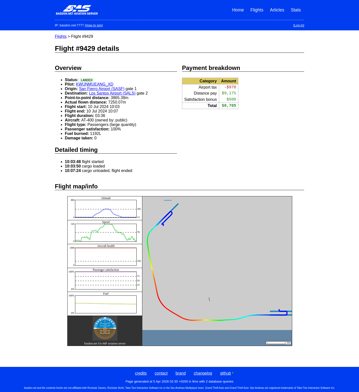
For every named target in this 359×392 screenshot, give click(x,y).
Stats (296, 9)
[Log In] (298, 25)
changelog (203, 373)
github (227, 373)
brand (181, 373)
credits (141, 373)
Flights (256, 9)
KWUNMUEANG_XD (94, 84)
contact (161, 373)
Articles (277, 9)
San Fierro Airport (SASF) (101, 89)
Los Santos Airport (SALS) (112, 93)
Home (238, 9)
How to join (94, 25)
